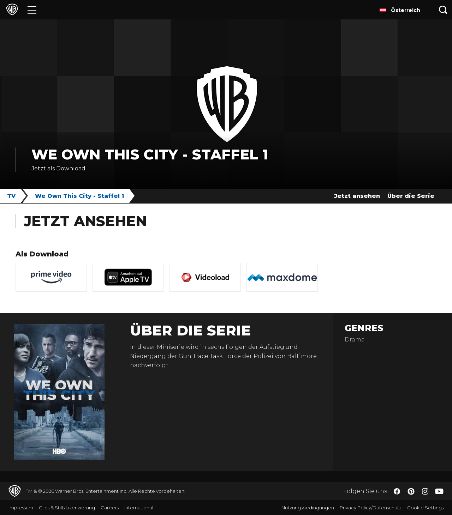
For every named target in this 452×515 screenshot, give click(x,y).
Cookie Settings (425, 507)
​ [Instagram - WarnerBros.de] (425, 491)
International (138, 507)
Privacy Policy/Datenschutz (371, 507)
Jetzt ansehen (357, 196)
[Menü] (32, 9)
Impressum (20, 507)
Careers (110, 507)
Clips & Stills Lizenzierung (67, 507)
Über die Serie (410, 196)
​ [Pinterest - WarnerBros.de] (411, 491)
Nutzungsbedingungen (307, 507)
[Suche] (443, 9)
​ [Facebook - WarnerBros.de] (397, 491)
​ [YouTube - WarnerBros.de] (439, 491)
